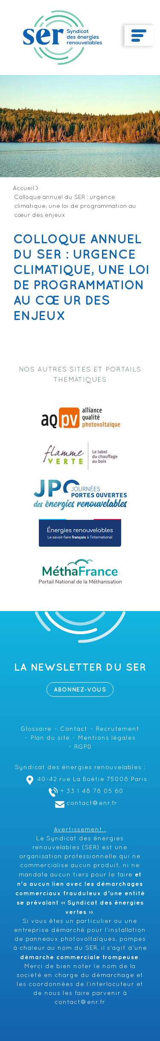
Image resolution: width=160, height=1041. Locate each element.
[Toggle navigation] (139, 36)
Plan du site (50, 738)
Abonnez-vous (80, 689)
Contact (73, 729)
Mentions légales (107, 738)
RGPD (83, 747)
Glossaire (36, 729)
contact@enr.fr (85, 803)
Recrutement (118, 729)
